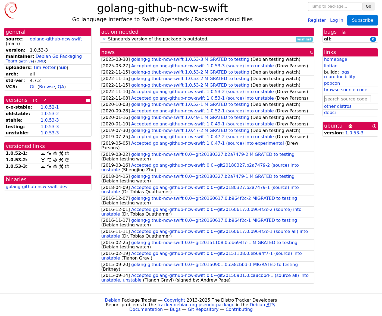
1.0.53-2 (50, 113)
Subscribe (362, 20)
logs (344, 72)
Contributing (239, 309)
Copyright (174, 300)
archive (26, 61)
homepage (335, 59)
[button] (104, 39)
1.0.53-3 (50, 120)
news (108, 52)
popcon (332, 83)
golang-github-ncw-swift (56, 39)
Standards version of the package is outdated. (207, 39)
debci (330, 112)
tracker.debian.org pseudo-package (196, 304)
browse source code (345, 89)
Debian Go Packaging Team (44, 59)
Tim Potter (44, 67)
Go (368, 6)
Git (33, 86)
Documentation (146, 309)
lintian (331, 65)
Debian (112, 300)
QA (61, 86)
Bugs (175, 309)
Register (317, 20)
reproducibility (339, 76)
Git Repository (203, 309)
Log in (336, 20)
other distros (338, 106)
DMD (40, 61)
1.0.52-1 (50, 107)
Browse (47, 86)
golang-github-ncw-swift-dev (37, 186)
